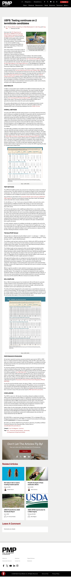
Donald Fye (19, 26)
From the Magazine (13, 428)
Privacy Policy (55, 574)
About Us (4, 558)
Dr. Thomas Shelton (11, 26)
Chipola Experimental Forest (15, 74)
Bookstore (29, 561)
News (46, 5)
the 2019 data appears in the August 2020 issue (16, 63)
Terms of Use (45, 574)
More (65, 5)
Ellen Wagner (34, 517)
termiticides (26, 430)
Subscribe (25, 451)
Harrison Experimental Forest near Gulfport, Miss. (27, 70)
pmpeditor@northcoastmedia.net (12, 425)
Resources (38, 5)
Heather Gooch (10, 489)
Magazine (28, 2)
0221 (8, 430)
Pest (24, 5)
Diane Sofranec (34, 489)
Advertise (17, 558)
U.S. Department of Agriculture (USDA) (16, 432)
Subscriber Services (7, 561)
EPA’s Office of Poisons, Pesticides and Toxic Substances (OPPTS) (22, 136)
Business (52, 5)
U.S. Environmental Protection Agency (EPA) (19, 97)
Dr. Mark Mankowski (28, 26)
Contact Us (17, 561)
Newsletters (37, 2)
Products (31, 5)
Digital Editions (31, 558)
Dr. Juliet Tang (36, 26)
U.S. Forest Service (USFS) (33, 58)
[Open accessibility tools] (3, 573)
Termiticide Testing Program (16, 430)
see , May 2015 (21, 372)
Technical (59, 5)
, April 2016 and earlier (36, 389)
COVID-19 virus (36, 106)
